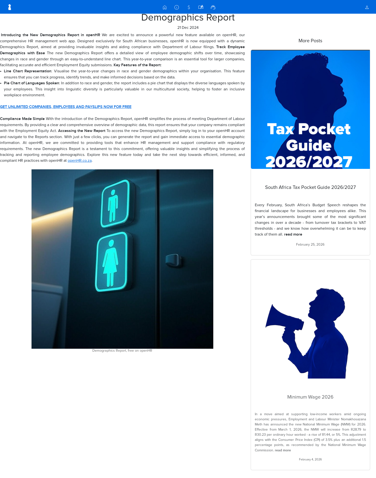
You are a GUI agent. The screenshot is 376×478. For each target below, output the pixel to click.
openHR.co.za (80, 161)
